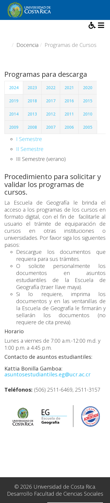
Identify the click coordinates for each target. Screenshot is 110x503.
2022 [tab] (50, 87)
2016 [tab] (69, 100)
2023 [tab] (32, 87)
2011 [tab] (69, 114)
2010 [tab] (87, 114)
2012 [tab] (50, 114)
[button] (93, 26)
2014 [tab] (13, 114)
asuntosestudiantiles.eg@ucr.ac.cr (47, 374)
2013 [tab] (32, 114)
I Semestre (29, 138)
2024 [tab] (13, 87)
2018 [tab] (32, 100)
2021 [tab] (69, 87)
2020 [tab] (87, 87)
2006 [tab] (69, 127)
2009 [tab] (13, 127)
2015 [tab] (87, 100)
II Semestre (29, 148)
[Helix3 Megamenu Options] (101, 26)
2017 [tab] (50, 100)
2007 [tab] (50, 127)
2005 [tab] (87, 127)
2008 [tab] (32, 127)
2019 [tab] (13, 100)
